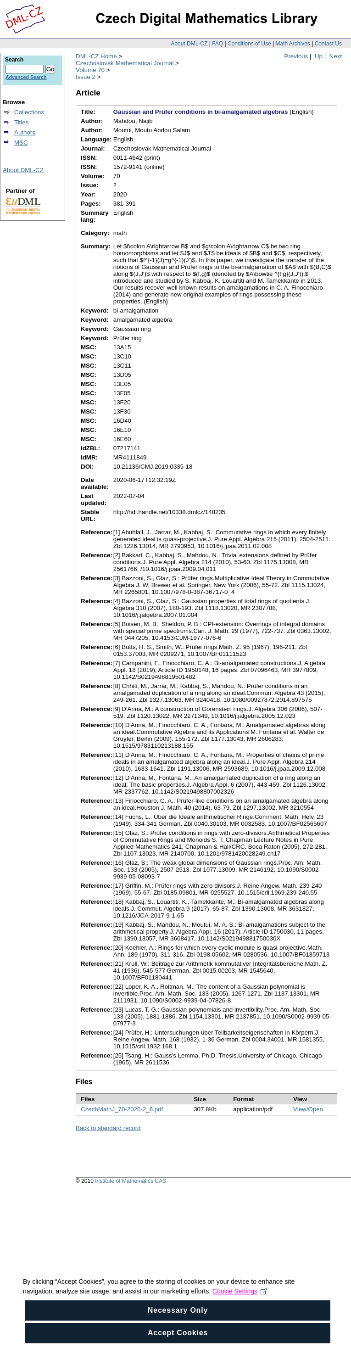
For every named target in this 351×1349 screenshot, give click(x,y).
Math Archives (292, 43)
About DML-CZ (189, 43)
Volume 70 (90, 70)
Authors (24, 132)
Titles (21, 122)
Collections (29, 112)
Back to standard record (108, 1128)
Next (335, 56)
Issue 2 (85, 76)
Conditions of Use (249, 43)
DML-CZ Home (96, 56)
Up (319, 56)
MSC (21, 142)
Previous (296, 56)
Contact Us (328, 43)
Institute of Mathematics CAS (130, 1181)
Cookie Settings (239, 1303)
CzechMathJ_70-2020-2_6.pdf (122, 1109)
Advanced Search (26, 77)
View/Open (308, 1109)
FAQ (217, 43)
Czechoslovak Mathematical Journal (124, 63)
